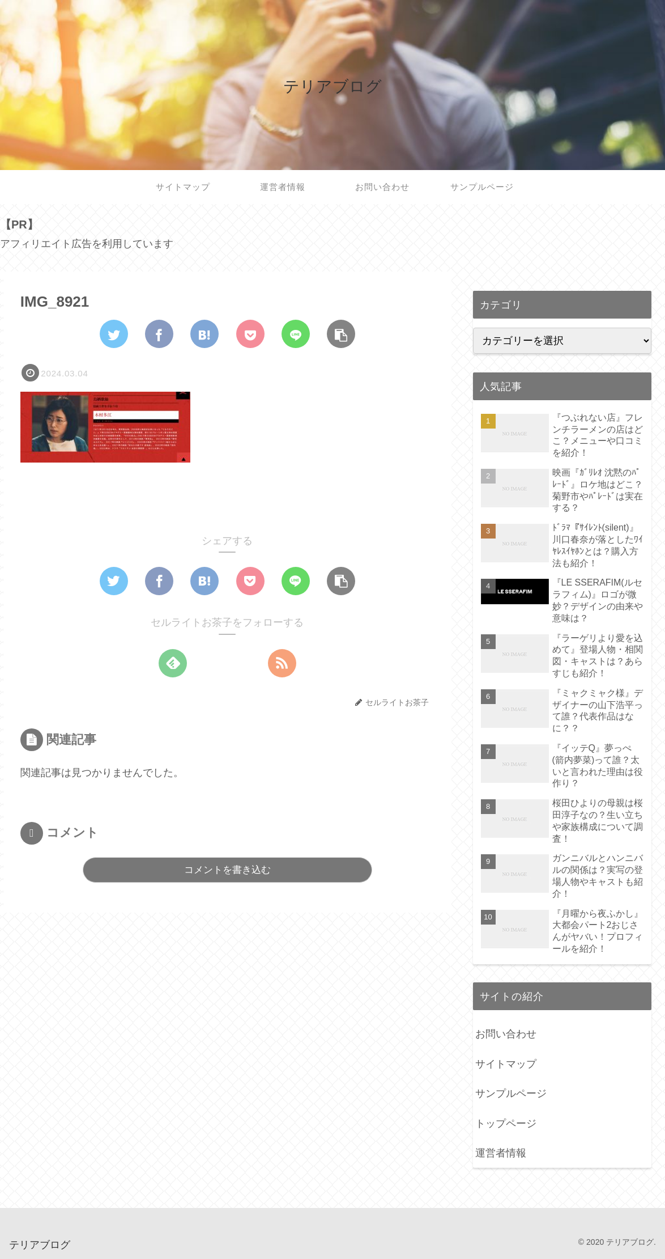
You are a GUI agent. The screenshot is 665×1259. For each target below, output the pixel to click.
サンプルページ (511, 1093)
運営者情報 (500, 1153)
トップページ (505, 1123)
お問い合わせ (505, 1034)
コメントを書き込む (227, 869)
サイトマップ (505, 1064)
